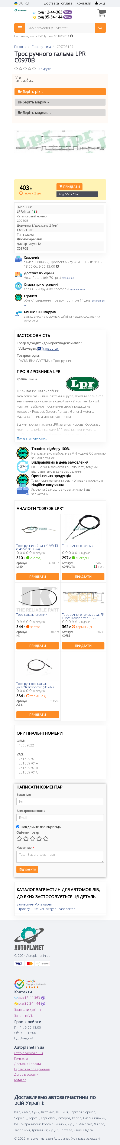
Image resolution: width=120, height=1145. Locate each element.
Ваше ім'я (23, 794)
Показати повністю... (32, 438)
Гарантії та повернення (32, 1069)
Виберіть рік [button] (30, 91)
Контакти (84, 3)
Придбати (69, 187)
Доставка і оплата (58, 3)
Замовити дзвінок (27, 1009)
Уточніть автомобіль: (25, 79)
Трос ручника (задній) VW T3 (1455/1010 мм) (37, 547)
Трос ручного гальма (77, 546)
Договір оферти (26, 1074)
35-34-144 (47, 17)
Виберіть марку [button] (33, 102)
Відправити (27, 869)
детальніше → (69, 277)
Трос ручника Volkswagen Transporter (47, 909)
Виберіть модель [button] (34, 112)
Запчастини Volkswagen (34, 904)
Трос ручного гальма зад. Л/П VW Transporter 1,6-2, (83, 616)
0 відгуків (45, 69)
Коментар (25, 847)
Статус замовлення (28, 1053)
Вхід (100, 3)
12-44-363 (47, 12)
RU (27, 3)
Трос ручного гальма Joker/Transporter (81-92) (35, 685)
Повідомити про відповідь (38, 827)
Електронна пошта (30, 810)
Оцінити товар (27, 832)
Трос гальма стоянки (31, 615)
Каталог (20, 1080)
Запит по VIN (23, 1015)
